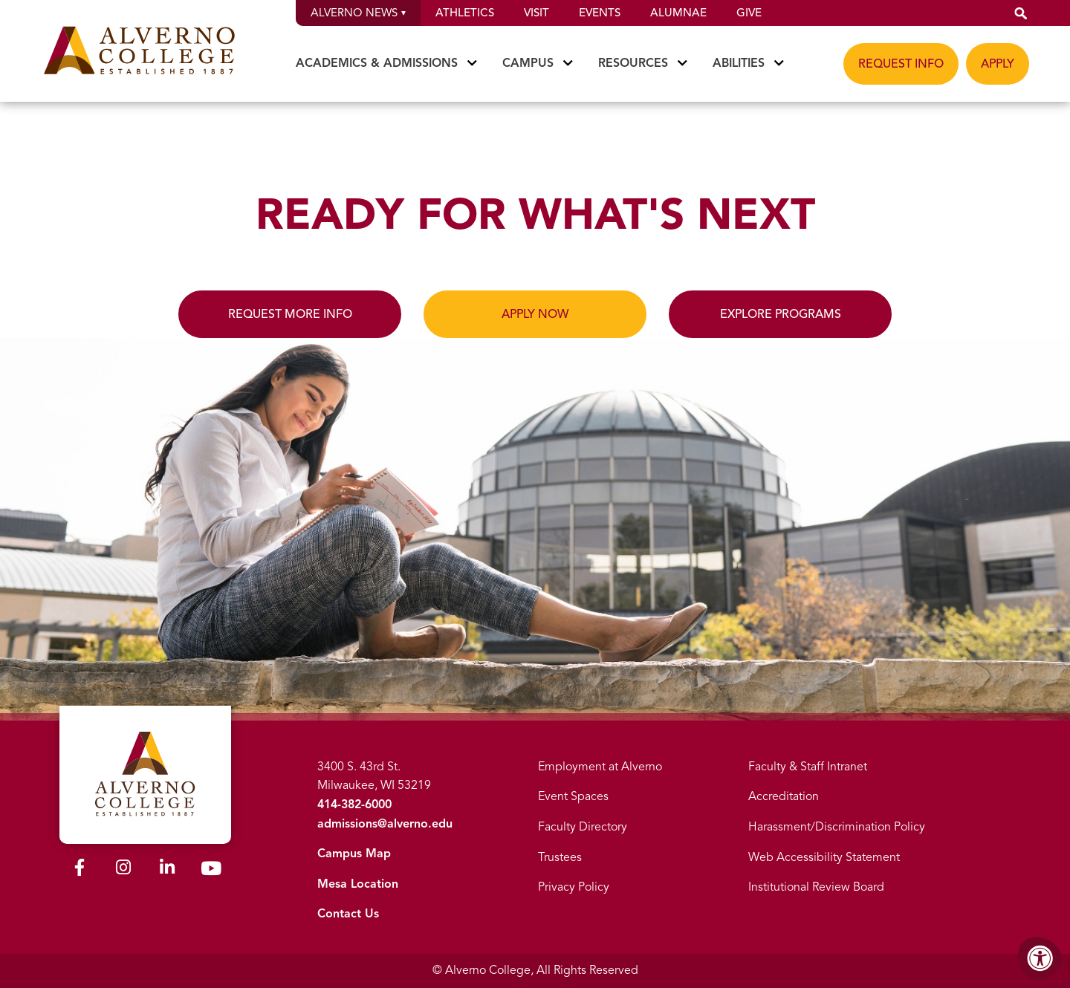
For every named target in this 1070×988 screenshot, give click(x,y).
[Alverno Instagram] (123, 869)
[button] (1021, 13)
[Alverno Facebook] (79, 869)
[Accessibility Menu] (1040, 958)
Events (599, 12)
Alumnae (678, 12)
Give (749, 12)
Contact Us (348, 913)
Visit (536, 12)
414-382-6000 (354, 804)
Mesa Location (357, 884)
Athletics (464, 12)
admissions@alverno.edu (385, 823)
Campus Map (354, 853)
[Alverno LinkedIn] (167, 869)
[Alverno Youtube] (211, 871)
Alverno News (358, 12)
